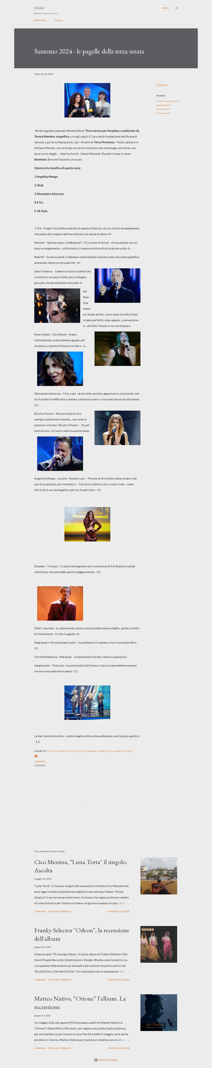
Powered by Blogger (106, 1060)
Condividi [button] (161, 85)
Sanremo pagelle (163, 113)
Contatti (58, 20)
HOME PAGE (40, 20)
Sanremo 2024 (162, 109)
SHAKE (39, 8)
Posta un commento (59, 911)
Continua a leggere (118, 911)
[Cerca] (165, 8)
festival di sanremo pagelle (168, 101)
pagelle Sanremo (163, 105)
